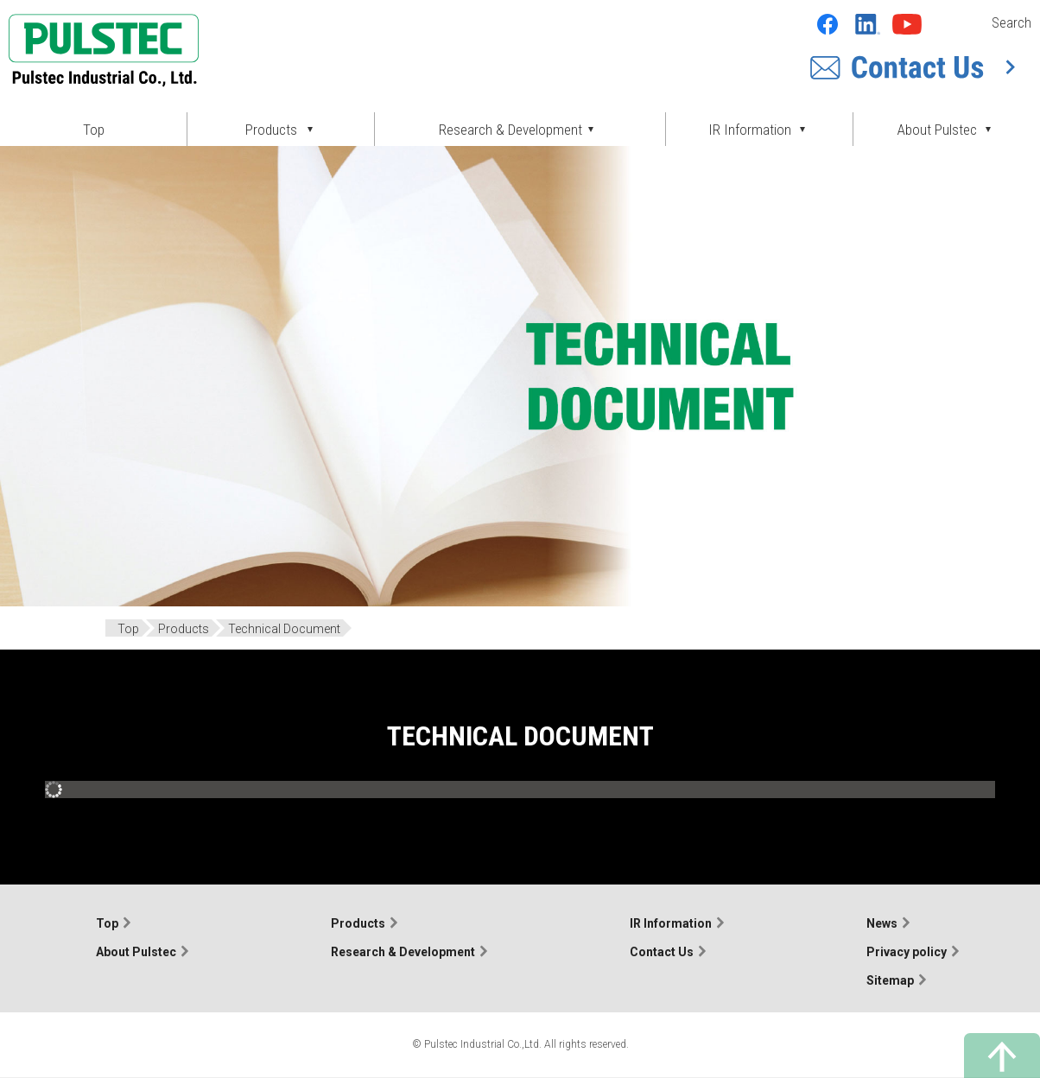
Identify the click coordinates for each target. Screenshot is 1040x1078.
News (881, 923)
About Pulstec (136, 952)
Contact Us (662, 952)
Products (358, 923)
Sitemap (890, 980)
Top (94, 129)
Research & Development (403, 952)
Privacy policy (906, 952)
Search (1011, 23)
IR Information (671, 923)
